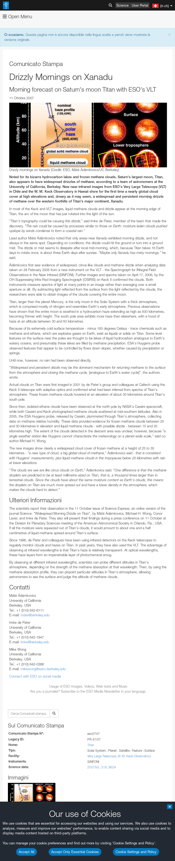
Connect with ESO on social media (35, 676)
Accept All (26, 852)
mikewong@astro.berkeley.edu (43, 669)
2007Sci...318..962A (101, 767)
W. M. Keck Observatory (134, 756)
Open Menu (17, 16)
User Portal (140, 5)
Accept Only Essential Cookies (75, 852)
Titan (90, 745)
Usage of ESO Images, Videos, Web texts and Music (88, 686)
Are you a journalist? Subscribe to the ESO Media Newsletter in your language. (88, 691)
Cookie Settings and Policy (136, 852)
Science (122, 5)
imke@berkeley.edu (35, 642)
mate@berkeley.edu (35, 615)
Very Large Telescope (101, 756)
